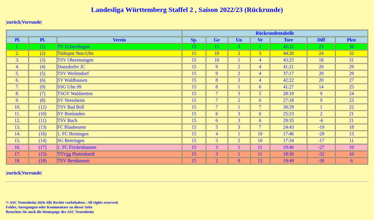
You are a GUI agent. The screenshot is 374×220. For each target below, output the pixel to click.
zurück (14, 22)
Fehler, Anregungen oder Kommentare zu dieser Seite (49, 207)
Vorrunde (31, 22)
